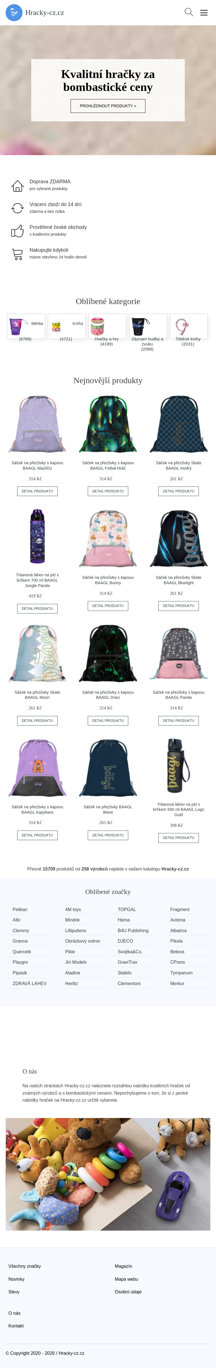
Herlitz (71, 983)
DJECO (125, 941)
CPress (177, 962)
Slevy (13, 1291)
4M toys (73, 909)
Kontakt (16, 1326)
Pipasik (20, 972)
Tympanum (181, 972)
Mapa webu (126, 1279)
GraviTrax (128, 962)
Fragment (180, 909)
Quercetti (22, 951)
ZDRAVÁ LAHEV (30, 983)
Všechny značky (24, 1266)
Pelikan (20, 909)
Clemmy (21, 930)
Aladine (72, 972)
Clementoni (129, 983)
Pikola (176, 941)
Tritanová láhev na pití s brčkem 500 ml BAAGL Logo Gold (178, 809)
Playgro (20, 962)
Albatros (178, 930)
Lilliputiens (75, 930)
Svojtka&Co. (130, 951)
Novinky (16, 1279)
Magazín (123, 1266)
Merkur (177, 983)
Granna (20, 941)
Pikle (70, 951)
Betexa (177, 951)
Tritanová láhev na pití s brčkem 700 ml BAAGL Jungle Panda (37, 580)
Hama (124, 920)
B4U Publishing (133, 930)
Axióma (177, 920)
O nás (14, 1313)
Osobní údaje (128, 1291)
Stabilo (125, 972)
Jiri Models (76, 962)
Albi (16, 920)
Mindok (72, 920)
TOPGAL (127, 909)
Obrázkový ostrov (82, 941)
